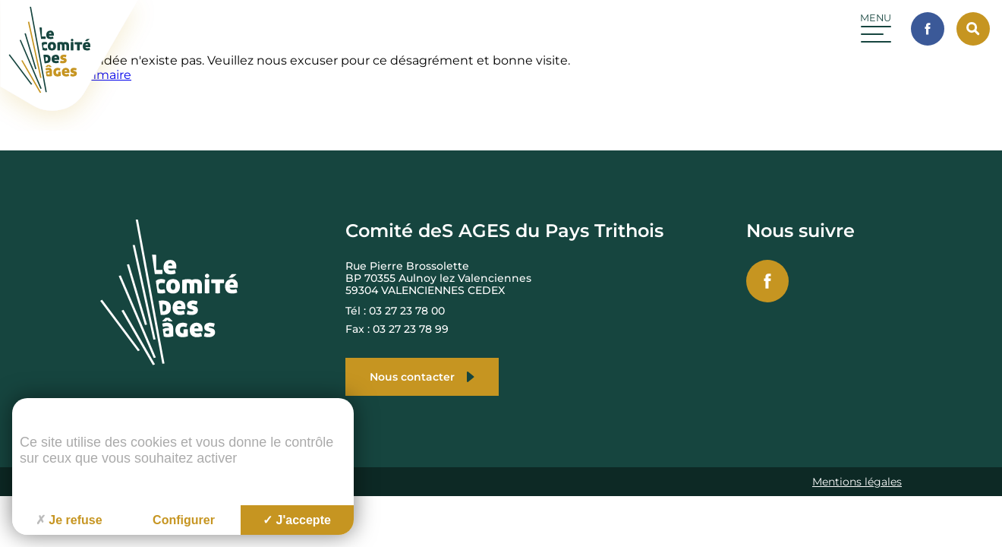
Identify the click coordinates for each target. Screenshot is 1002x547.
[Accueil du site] (78, 126)
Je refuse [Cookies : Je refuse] (69, 520)
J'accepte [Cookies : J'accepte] (297, 520)
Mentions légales (857, 482)
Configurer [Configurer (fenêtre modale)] (184, 520)
